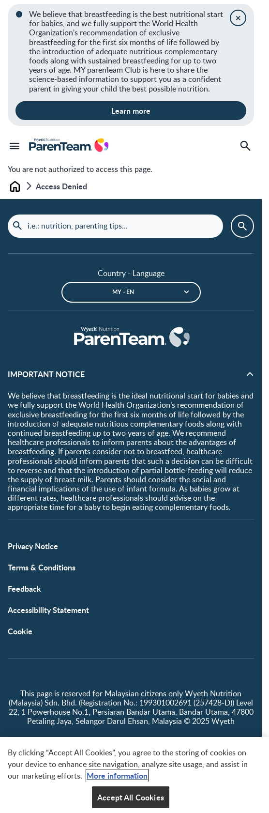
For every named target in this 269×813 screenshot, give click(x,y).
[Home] (131, 337)
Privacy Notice (33, 546)
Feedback (24, 588)
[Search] (245, 145)
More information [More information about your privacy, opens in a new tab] (117, 778)
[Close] (238, 18)
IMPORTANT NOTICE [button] (46, 374)
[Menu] (14, 145)
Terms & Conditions (41, 567)
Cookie (20, 631)
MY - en (123, 292)
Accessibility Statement (48, 609)
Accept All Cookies (130, 800)
